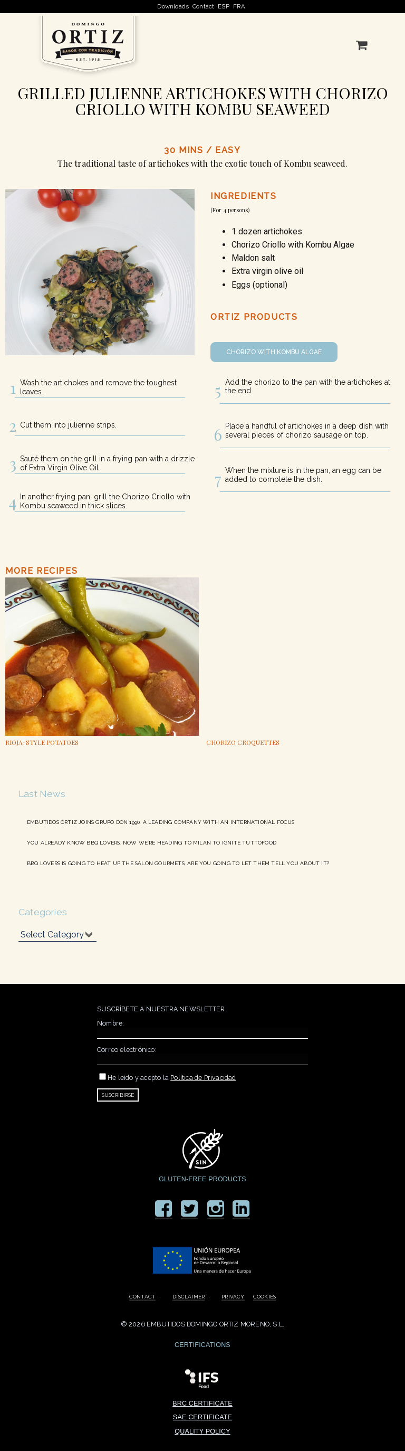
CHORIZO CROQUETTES (242, 742)
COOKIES (264, 1296)
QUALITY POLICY (202, 1431)
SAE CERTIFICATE (202, 1417)
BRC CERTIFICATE (202, 1403)
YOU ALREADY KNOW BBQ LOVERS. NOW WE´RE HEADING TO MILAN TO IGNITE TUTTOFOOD (151, 842)
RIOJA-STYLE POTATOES (42, 742)
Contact (203, 7)
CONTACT (142, 1296)
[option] (102, 663)
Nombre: (110, 1023)
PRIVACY (232, 1296)
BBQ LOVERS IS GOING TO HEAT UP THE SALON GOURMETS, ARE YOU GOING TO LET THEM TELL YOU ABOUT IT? (178, 863)
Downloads (173, 7)
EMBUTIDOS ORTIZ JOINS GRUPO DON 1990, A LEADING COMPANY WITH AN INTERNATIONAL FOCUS (161, 822)
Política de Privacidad (203, 1078)
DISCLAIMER (188, 1296)
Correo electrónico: (127, 1050)
